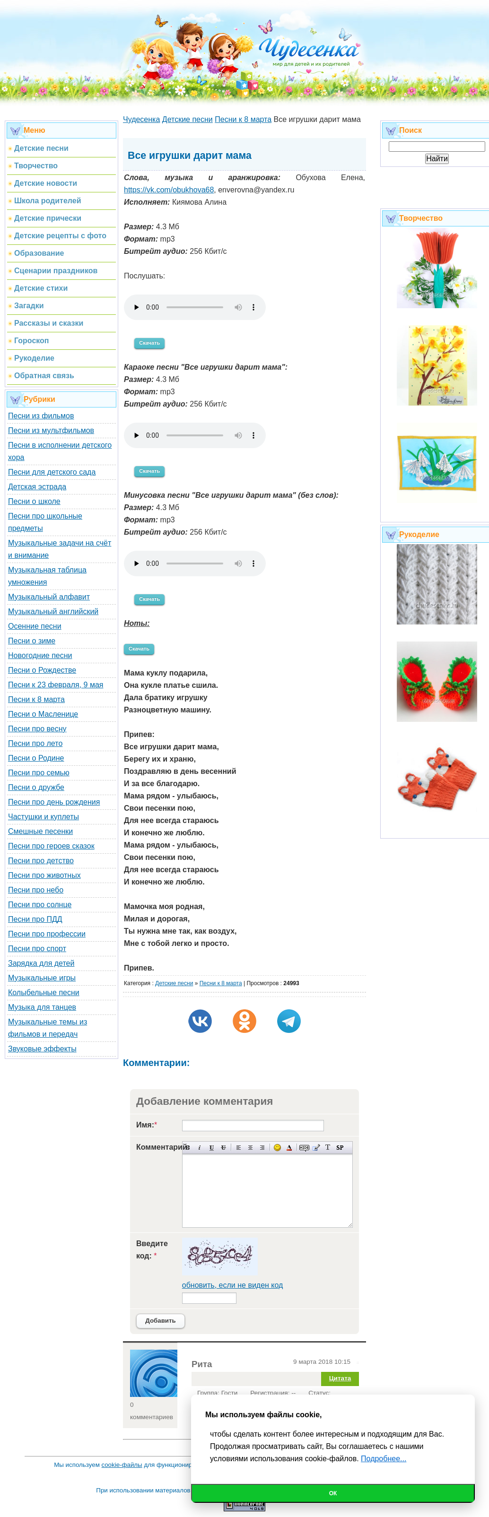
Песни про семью (39, 773)
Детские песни (174, 983)
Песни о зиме (31, 641)
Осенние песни (34, 626)
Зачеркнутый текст (223, 1147)
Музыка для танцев (42, 1007)
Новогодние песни (40, 655)
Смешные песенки (40, 831)
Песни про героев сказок (51, 846)
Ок (333, 1493)
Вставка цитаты (316, 1147)
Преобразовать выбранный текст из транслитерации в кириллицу (328, 1147)
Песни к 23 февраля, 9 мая (55, 685)
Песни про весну (37, 729)
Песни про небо (35, 890)
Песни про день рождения (54, 802)
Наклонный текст (199, 1147)
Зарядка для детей (41, 963)
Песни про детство (41, 861)
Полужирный (188, 1147)
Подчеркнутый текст (211, 1147)
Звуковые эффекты (42, 1049)
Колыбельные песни (43, 992)
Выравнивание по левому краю (238, 1147)
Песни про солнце (39, 905)
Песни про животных (44, 875)
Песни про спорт (37, 949)
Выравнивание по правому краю (262, 1147)
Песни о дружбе (36, 787)
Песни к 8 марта (36, 699)
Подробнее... (383, 1459)
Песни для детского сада (52, 472)
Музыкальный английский (53, 611)
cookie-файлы (122, 1464)
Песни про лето (35, 743)
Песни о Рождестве (42, 670)
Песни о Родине (36, 758)
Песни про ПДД (35, 919)
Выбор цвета (289, 1147)
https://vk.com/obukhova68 (169, 190)
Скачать (149, 343)
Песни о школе (34, 501)
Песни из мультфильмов (51, 430)
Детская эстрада (37, 487)
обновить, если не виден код (232, 1285)
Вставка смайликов (277, 1147)
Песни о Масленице (43, 714)
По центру (250, 1147)
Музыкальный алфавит (49, 597)
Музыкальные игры (42, 978)
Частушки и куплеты (43, 817)
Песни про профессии (47, 934)
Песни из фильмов (41, 416)
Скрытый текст (304, 1147)
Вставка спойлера (339, 1147)
